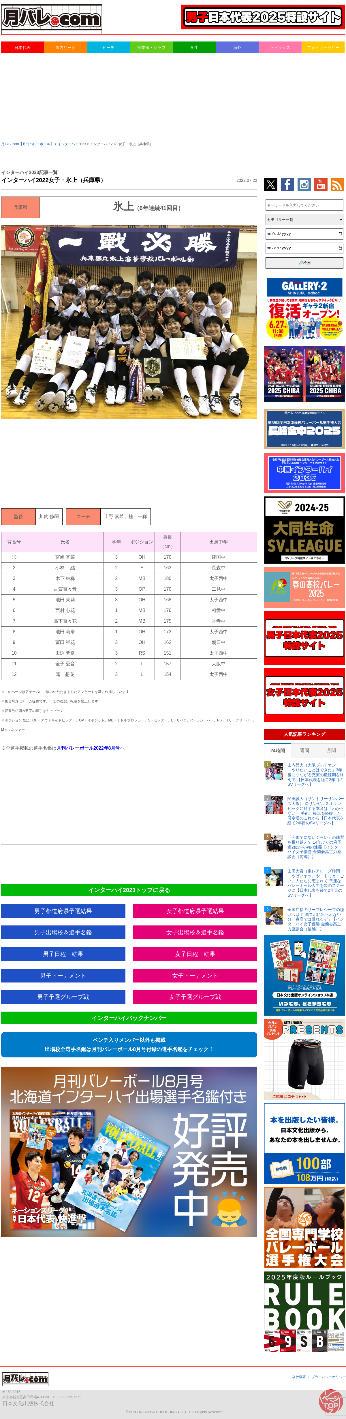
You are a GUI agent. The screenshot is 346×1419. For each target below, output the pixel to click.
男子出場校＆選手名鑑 (63, 932)
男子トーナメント (63, 975)
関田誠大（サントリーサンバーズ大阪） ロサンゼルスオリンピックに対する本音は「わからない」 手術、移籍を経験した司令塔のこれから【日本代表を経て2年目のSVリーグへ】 (315, 810)
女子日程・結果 (195, 954)
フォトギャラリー (323, 47)
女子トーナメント (195, 975)
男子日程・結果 (63, 954)
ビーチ (108, 47)
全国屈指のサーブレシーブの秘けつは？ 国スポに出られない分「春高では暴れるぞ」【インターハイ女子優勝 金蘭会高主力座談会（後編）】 (315, 919)
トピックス (280, 47)
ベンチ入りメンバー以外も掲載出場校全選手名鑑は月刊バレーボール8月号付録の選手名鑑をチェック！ (129, 1044)
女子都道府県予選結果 (195, 911)
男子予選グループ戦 (63, 997)
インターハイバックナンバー (129, 1018)
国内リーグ (65, 47)
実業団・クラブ (151, 47)
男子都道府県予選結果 (63, 911)
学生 (194, 47)
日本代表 (22, 47)
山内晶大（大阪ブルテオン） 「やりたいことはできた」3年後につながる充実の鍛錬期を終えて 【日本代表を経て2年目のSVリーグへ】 (315, 775)
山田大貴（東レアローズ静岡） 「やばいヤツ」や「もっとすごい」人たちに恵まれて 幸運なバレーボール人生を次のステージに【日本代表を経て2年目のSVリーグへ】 (315, 883)
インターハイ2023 (72, 144)
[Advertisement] (173, 96)
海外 (237, 47)
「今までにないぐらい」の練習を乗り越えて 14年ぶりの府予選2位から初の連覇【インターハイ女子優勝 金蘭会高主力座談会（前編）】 (315, 847)
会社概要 (299, 1377)
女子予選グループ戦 (195, 997)
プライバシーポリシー (328, 1377)
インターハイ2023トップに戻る (129, 890)
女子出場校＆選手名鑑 (195, 932)
